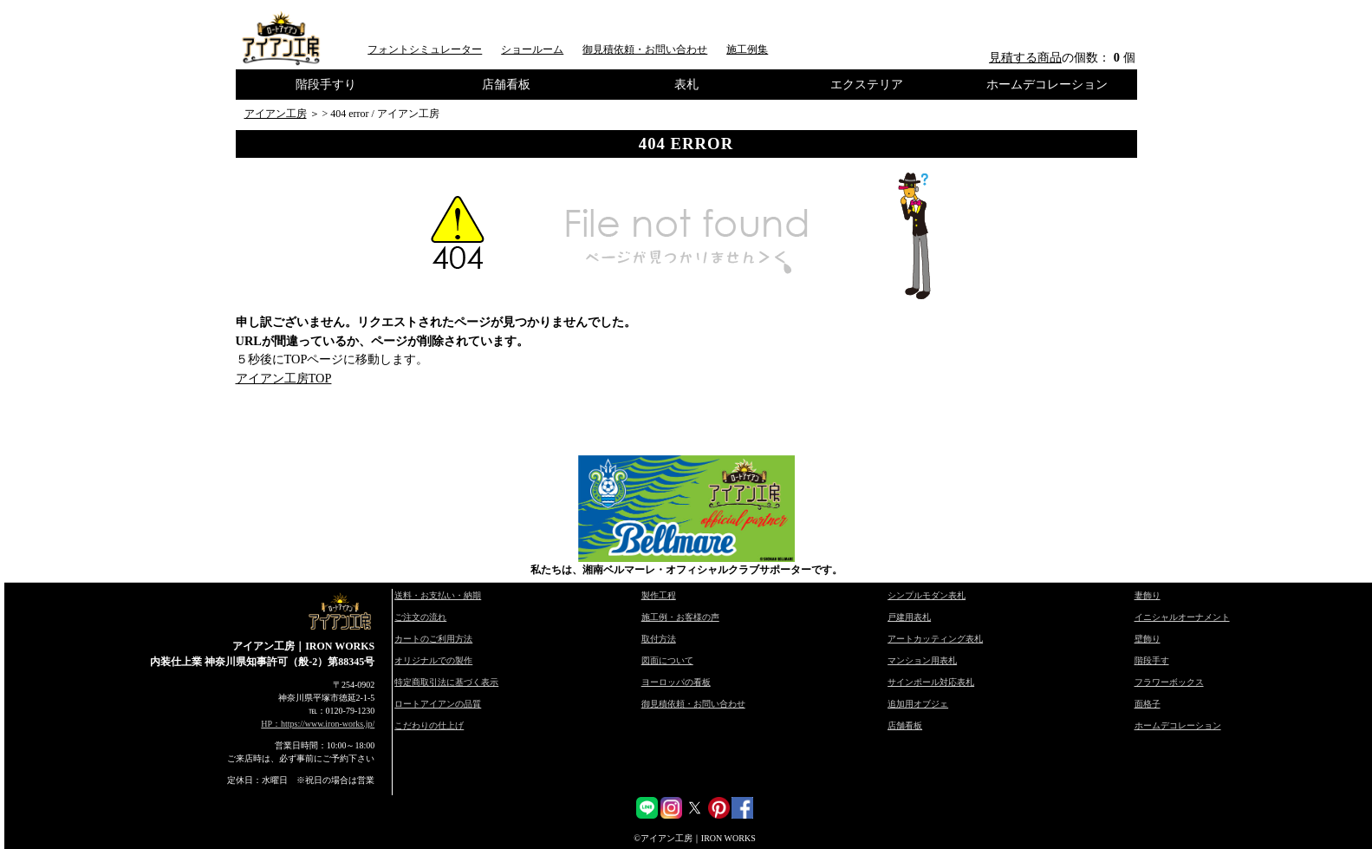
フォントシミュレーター (424, 49)
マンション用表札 (922, 660)
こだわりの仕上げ (429, 725)
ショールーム (532, 49)
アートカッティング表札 (935, 638)
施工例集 (747, 49)
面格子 (1148, 704)
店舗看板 (506, 84)
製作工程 (658, 595)
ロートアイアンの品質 (437, 704)
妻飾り (1148, 595)
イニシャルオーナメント (1182, 617)
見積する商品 (1025, 57)
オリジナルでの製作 (433, 660)
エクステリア (866, 84)
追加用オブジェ (918, 704)
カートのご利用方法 (433, 638)
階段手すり (326, 84)
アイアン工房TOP (284, 378)
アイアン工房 (275, 114)
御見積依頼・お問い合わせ (644, 49)
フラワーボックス (1169, 682)
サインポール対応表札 (931, 682)
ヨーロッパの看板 (676, 682)
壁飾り (1148, 638)
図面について (667, 660)
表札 (686, 84)
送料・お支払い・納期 (437, 595)
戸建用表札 (909, 617)
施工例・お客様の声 (680, 617)
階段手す (1152, 660)
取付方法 (658, 638)
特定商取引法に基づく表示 (446, 682)
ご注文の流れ (420, 617)
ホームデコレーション (1047, 84)
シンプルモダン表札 (927, 595)
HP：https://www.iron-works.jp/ (317, 723)
